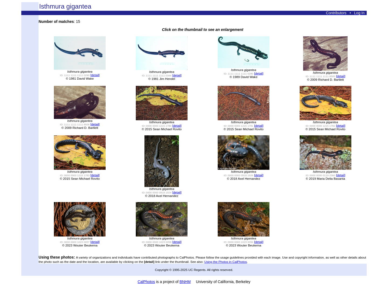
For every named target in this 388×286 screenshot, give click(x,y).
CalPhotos (146, 282)
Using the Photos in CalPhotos (225, 261)
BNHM (184, 282)
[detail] (95, 75)
